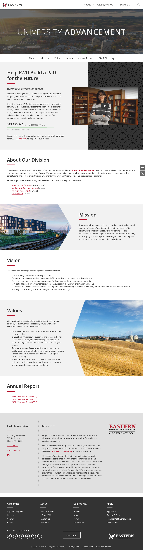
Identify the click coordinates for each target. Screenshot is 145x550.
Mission (45, 63)
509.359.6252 (12, 450)
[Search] (138, 9)
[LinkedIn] (33, 537)
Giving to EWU (106, 9)
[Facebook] (9, 537)
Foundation (79, 523)
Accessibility (87, 547)
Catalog (10, 523)
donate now (21, 143)
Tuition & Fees (113, 516)
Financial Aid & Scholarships (119, 520)
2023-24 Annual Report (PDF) (24, 401)
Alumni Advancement (21, 195)
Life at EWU (46, 516)
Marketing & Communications (25, 193)
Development (17, 198)
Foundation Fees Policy (62, 456)
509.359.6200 (12, 531)
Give (19, 9)
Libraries (11, 516)
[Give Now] (8, 460)
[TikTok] (39, 537)
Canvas (10, 520)
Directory (25, 531)
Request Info (112, 523)
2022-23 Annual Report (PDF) (24, 404)
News (76, 520)
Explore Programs (15, 512)
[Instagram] (21, 537)
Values (69, 63)
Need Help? (72, 536)
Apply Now (111, 512)
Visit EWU (45, 523)
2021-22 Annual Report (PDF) (24, 407)
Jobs (76, 516)
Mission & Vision (48, 512)
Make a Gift (126, 9)
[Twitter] (15, 537)
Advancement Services (21, 190)
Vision (57, 63)
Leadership (45, 520)
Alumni (77, 512)
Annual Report (85, 63)
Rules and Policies (103, 547)
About (89, 9)
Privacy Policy (73, 547)
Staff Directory (106, 63)
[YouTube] (27, 537)
